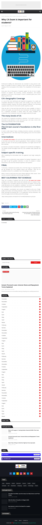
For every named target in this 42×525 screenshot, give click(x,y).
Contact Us (25, 520)
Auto (3, 483)
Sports (25, 485)
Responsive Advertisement (21, 5)
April (21, 320)
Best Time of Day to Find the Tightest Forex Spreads (21, 443)
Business (22, 454)
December (21, 299)
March (21, 322)
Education (7, 16)
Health (29, 483)
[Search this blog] (16, 262)
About (20, 520)
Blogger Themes (17, 523)
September (21, 306)
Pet (8, 485)
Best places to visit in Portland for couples (19, 506)
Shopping (20, 485)
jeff (3, 25)
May (21, 317)
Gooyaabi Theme (32, 523)
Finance (24, 483)
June (21, 314)
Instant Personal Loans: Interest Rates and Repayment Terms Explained (20, 286)
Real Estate (13, 485)
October (21, 304)
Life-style (4, 485)
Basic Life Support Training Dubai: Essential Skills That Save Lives (23, 431)
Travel (36, 485)
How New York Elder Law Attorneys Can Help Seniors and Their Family (24, 494)
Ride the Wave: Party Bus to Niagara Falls (18, 500)
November (21, 301)
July (21, 312)
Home (3, 16)
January (21, 327)
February (21, 325)
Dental (13, 483)
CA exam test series (34, 180)
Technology (22, 458)
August (21, 309)
